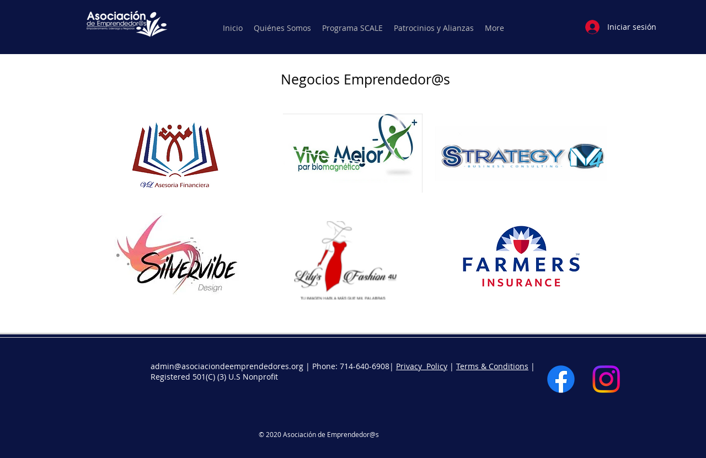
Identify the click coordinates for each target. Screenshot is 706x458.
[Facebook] (561, 379)
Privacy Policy (421, 366)
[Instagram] (606, 379)
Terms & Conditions (492, 366)
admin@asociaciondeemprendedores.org (227, 366)
